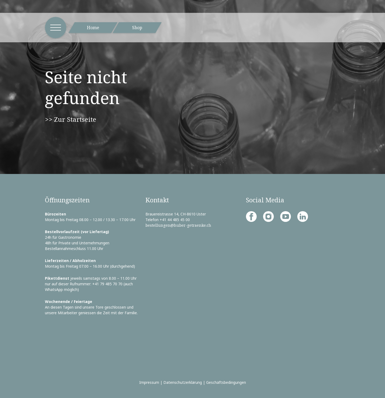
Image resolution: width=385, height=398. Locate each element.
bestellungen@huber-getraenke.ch (178, 225)
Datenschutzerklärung (182, 382)
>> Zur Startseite (70, 119)
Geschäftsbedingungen (226, 382)
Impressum (149, 382)
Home (93, 28)
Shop (137, 28)
